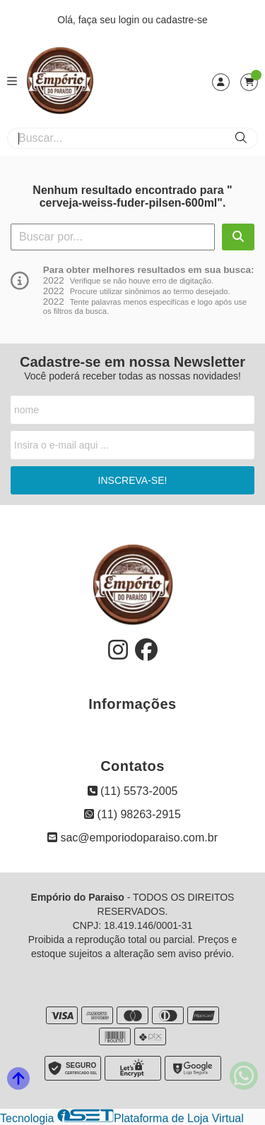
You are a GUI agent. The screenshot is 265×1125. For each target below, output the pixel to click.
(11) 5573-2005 (133, 791)
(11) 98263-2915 (132, 814)
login (130, 19)
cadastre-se (182, 19)
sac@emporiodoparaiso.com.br (132, 838)
